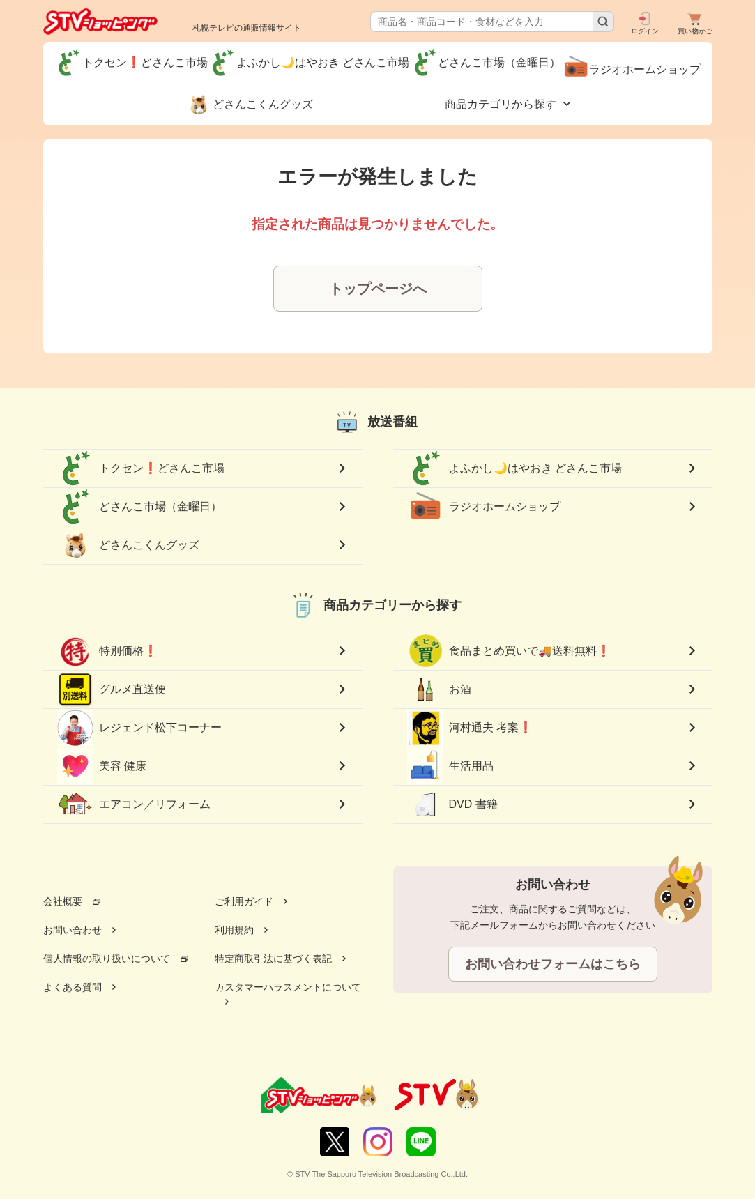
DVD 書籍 (452, 804)
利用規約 (234, 929)
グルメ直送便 (111, 689)
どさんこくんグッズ (128, 545)
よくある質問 (72, 987)
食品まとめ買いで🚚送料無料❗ (509, 651)
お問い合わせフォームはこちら (553, 964)
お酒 (439, 689)
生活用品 (450, 766)
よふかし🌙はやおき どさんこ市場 (514, 468)
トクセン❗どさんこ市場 (140, 468)
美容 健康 (101, 766)
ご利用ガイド (244, 901)
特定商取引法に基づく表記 (273, 958)
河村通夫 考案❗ (470, 728)
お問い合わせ (72, 929)
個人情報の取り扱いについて (106, 958)
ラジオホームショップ (483, 506)
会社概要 (62, 901)
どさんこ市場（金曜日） (139, 507)
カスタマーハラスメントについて (288, 987)
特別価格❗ (107, 651)
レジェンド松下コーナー (139, 727)
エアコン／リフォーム (134, 804)
